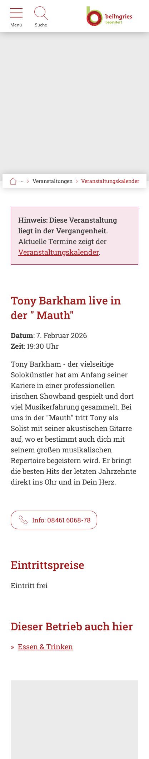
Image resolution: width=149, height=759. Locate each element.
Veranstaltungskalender (110, 181)
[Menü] (16, 16)
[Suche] (41, 16)
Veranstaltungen (53, 181)
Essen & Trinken (45, 646)
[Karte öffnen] (74, 719)
